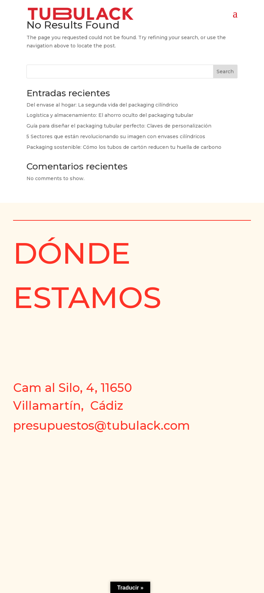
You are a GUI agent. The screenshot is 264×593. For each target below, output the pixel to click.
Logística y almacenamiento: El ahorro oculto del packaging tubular (109, 115)
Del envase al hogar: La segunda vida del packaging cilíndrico (102, 105)
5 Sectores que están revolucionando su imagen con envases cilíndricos (115, 136)
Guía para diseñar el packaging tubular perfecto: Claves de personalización (118, 126)
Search (225, 71)
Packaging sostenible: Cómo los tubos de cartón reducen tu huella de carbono (123, 147)
